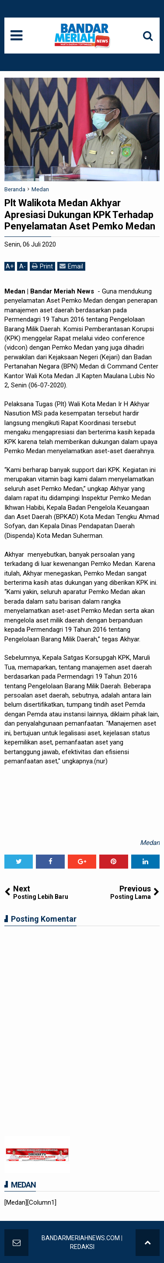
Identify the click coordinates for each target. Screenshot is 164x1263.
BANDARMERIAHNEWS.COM (81, 1238)
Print (42, 266)
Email (71, 266)
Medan (150, 843)
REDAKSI (82, 1246)
